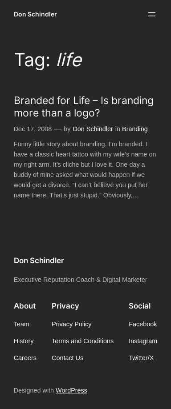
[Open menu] (152, 14)
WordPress (71, 390)
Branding (135, 128)
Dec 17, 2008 (33, 128)
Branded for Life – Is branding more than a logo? (84, 106)
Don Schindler (35, 14)
